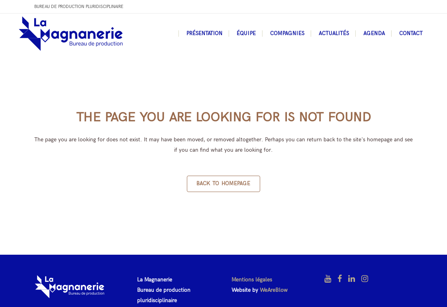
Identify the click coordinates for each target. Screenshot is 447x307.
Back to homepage (223, 183)
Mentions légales (251, 279)
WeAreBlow (274, 290)
